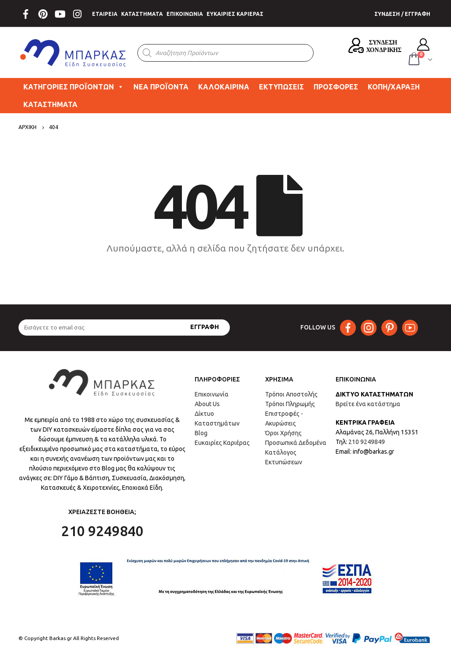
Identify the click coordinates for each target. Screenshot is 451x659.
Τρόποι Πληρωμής (290, 403)
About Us (207, 403)
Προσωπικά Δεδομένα (295, 442)
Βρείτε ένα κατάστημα (368, 403)
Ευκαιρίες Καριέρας (222, 442)
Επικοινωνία (212, 394)
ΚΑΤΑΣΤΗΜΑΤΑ (142, 14)
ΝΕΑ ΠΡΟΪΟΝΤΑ (161, 87)
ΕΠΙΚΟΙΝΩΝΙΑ (184, 14)
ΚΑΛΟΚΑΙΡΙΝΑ (223, 87)
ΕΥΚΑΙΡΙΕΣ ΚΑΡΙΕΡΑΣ (235, 14)
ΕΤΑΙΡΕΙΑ (105, 14)
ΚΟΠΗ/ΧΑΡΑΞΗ (394, 87)
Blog (201, 433)
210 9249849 (366, 441)
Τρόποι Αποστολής (291, 394)
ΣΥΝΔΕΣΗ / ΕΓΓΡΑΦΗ (402, 14)
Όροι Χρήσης (283, 433)
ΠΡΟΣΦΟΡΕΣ (336, 87)
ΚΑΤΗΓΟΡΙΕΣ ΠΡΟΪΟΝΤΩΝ (73, 87)
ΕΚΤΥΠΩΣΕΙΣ (281, 87)
